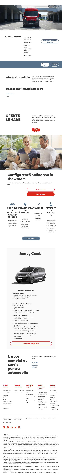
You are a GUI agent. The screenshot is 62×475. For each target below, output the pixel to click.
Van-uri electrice (18, 393)
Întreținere (53, 390)
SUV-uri (4, 399)
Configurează (29, 390)
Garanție (52, 397)
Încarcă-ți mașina (42, 402)
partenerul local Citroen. (32, 463)
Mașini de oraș (6, 408)
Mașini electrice (7, 390)
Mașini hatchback (7, 401)
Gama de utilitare (19, 390)
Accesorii (52, 395)
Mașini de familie (7, 403)
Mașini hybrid (6, 393)
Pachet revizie (54, 393)
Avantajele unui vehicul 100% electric (42, 398)
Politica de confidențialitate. (52, 472)
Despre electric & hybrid (41, 387)
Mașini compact (7, 406)
